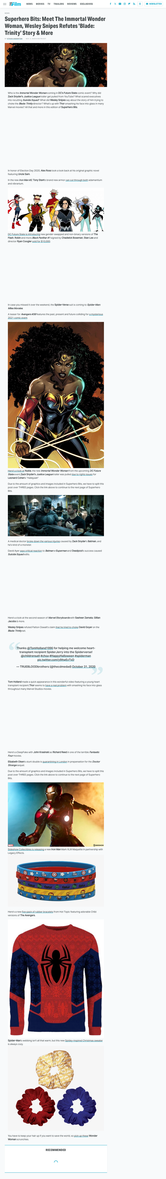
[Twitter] (115, 4)
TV (49, 3)
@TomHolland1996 (40, 648)
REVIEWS (72, 3)
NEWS (29, 3)
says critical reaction (31, 550)
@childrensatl (30, 656)
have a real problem (56, 685)
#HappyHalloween (61, 656)
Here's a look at (16, 470)
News (7, 13)
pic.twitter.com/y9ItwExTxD (55, 660)
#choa (45, 656)
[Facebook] (110, 4)
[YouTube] (119, 4)
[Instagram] (124, 4)
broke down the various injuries (43, 541)
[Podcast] (140, 4)
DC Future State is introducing (24, 234)
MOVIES (40, 3)
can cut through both (77, 180)
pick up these (81, 1135)
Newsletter (154, 3)
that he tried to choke (67, 627)
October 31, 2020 (83, 666)
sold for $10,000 (41, 241)
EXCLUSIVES (86, 3)
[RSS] (134, 4)
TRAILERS (59, 3)
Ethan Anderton (14, 39)
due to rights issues (82, 474)
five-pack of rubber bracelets (37, 911)
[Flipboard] (129, 4)
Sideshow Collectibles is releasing (26, 849)
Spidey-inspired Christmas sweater (84, 1040)
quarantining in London (55, 761)
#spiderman (83, 656)
